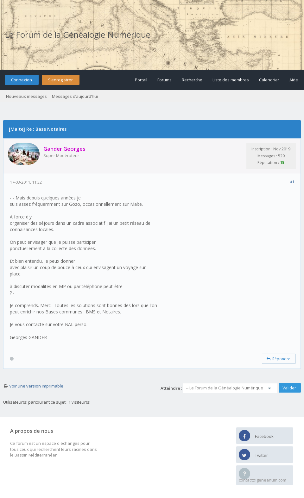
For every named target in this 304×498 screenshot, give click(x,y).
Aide (293, 80)
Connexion (21, 80)
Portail (141, 80)
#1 (292, 181)
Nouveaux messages (26, 96)
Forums (164, 80)
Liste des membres (230, 80)
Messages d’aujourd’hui (75, 96)
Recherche (192, 80)
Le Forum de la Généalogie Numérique (77, 34)
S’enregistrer (60, 80)
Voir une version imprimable (36, 386)
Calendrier (269, 80)
